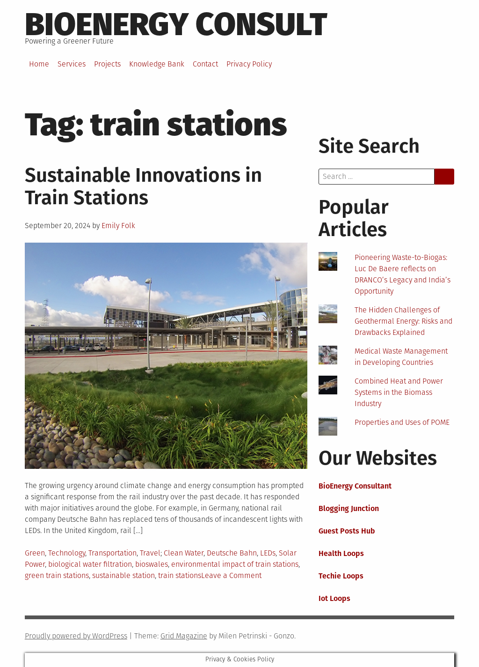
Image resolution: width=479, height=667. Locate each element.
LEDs (268, 552)
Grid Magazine (183, 635)
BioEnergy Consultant (355, 486)
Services (72, 63)
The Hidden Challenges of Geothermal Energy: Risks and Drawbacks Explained (403, 321)
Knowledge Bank (156, 63)
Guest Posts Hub (347, 530)
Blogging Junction (349, 508)
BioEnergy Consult (176, 24)
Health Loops (341, 553)
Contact (205, 63)
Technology (66, 552)
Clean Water (183, 552)
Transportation (112, 552)
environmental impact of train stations (234, 564)
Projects (107, 63)
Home (39, 63)
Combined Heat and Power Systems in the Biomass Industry (399, 392)
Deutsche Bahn (232, 552)
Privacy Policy (249, 63)
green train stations (57, 575)
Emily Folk (118, 225)
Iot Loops (334, 598)
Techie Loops (341, 575)
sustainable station (123, 575)
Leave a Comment (231, 575)
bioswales (151, 564)
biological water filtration (90, 564)
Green (35, 552)
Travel (150, 552)
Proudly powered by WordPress (76, 635)
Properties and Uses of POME (402, 422)
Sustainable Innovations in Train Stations (143, 186)
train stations (179, 575)
